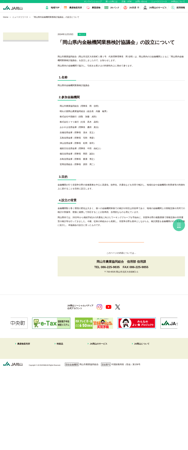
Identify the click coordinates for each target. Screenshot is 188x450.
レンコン (61, 405)
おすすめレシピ (131, 397)
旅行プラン (94, 376)
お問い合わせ (141, 3)
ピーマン (61, 401)
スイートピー (63, 372)
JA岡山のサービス (95, 361)
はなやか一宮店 (21, 372)
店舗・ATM (126, 3)
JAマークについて (133, 372)
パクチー (61, 419)
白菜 (59, 412)
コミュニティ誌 (131, 394)
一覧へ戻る (121, 249)
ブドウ (60, 369)
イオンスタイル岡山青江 (26, 383)
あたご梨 (61, 387)
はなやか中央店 (21, 365)
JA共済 (13, 87)
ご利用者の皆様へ (168, 370)
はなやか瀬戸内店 (22, 376)
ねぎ (59, 416)
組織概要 (128, 376)
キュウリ (61, 390)
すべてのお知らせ (19, 53)
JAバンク (14, 79)
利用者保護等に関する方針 (46, 435)
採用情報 (128, 383)
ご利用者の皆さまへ (20, 113)
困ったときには (167, 374)
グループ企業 (130, 379)
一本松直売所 (20, 379)
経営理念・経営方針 (134, 365)
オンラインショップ (93, 3)
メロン (60, 376)
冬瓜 (59, 408)
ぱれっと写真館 (131, 390)
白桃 (59, 365)
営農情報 (14, 70)
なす (59, 394)
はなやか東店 (20, 369)
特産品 (58, 361)
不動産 (92, 379)
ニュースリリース (159, 3)
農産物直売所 (18, 361)
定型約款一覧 (130, 405)
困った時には (112, 3)
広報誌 (127, 387)
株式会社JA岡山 (18, 96)
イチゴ (60, 383)
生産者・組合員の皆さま (50, 3)
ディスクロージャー (134, 401)
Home (5, 20)
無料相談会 (15, 105)
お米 (59, 423)
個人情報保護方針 (16, 435)
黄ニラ (60, 397)
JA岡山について (178, 3)
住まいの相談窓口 (97, 372)
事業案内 (128, 369)
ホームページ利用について (109, 435)
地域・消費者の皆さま (18, 3)
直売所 (12, 61)
